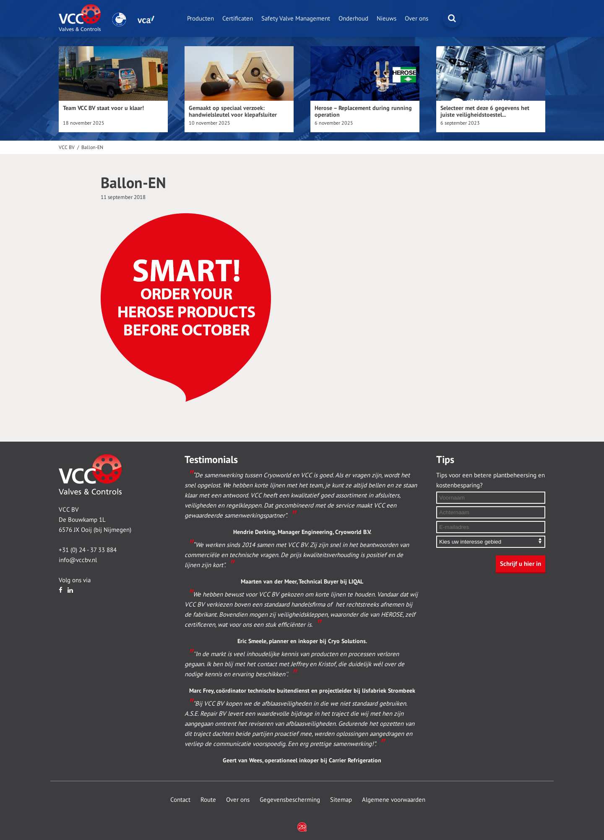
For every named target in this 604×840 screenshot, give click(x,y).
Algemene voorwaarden (393, 799)
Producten (200, 18)
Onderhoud (353, 18)
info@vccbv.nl (78, 560)
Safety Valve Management (295, 18)
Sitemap (341, 799)
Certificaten (237, 18)
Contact (180, 799)
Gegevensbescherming (290, 799)
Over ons (416, 18)
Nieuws (386, 18)
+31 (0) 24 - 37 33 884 (88, 550)
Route (208, 799)
